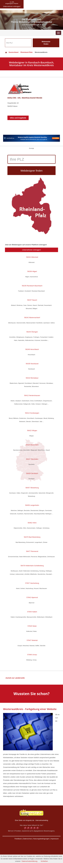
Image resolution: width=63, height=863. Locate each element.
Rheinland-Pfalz (26, 52)
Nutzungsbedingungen (41, 839)
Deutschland (11, 52)
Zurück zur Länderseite (15, 678)
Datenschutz (27, 839)
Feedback (18, 839)
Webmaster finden (46, 43)
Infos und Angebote (18, 118)
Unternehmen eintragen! (31, 250)
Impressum (55, 839)
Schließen (44, 861)
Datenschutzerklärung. (30, 861)
